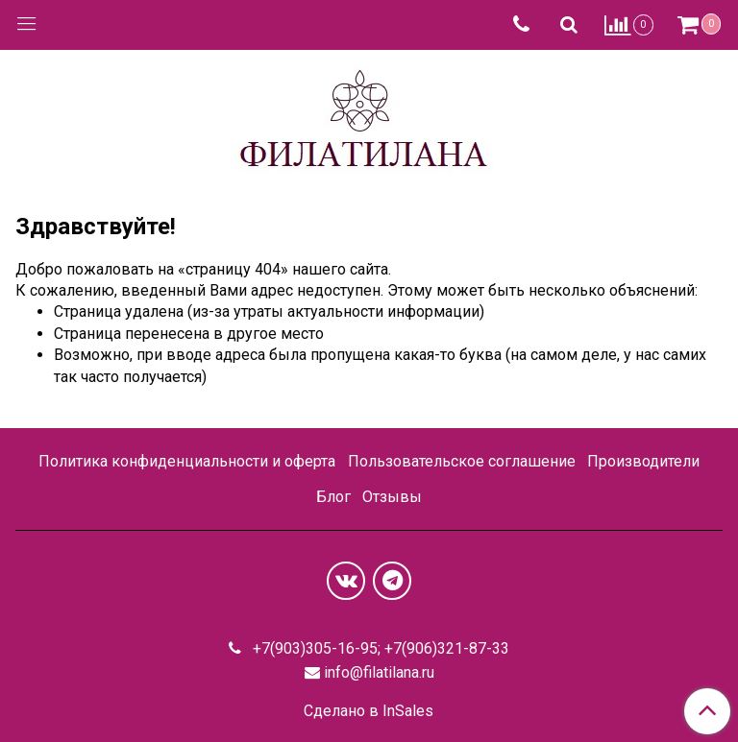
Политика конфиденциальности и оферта (186, 461)
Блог (333, 497)
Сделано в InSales (368, 711)
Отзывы (392, 497)
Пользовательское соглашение (462, 461)
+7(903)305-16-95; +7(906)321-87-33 (379, 648)
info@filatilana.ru (379, 672)
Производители (643, 461)
